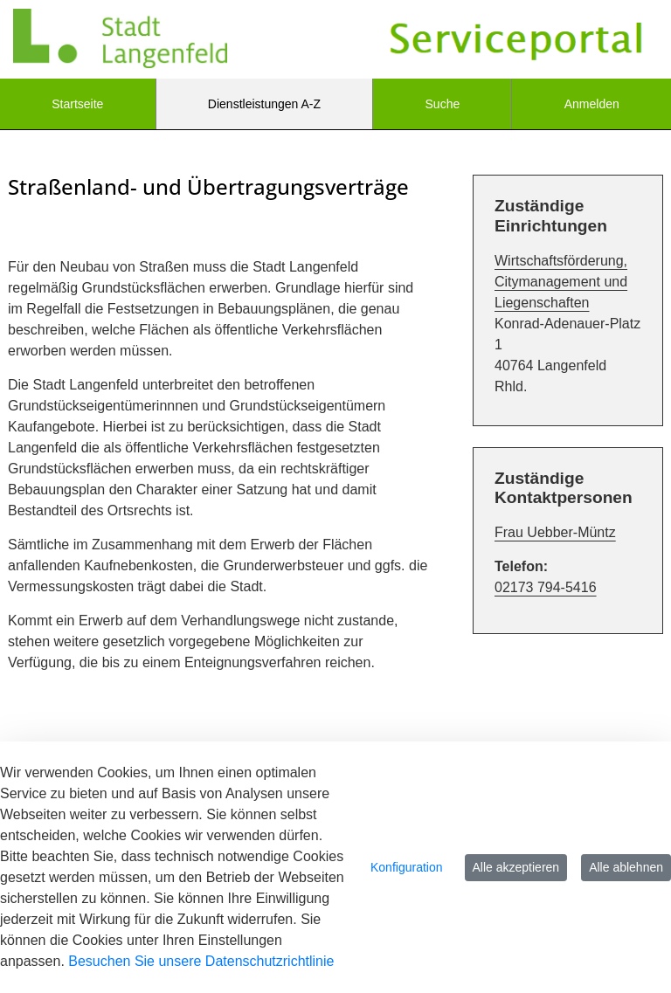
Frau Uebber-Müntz (555, 532)
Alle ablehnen (626, 867)
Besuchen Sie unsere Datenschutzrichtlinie (201, 961)
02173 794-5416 (546, 587)
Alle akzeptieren (516, 867)
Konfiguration (406, 867)
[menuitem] (78, 104)
